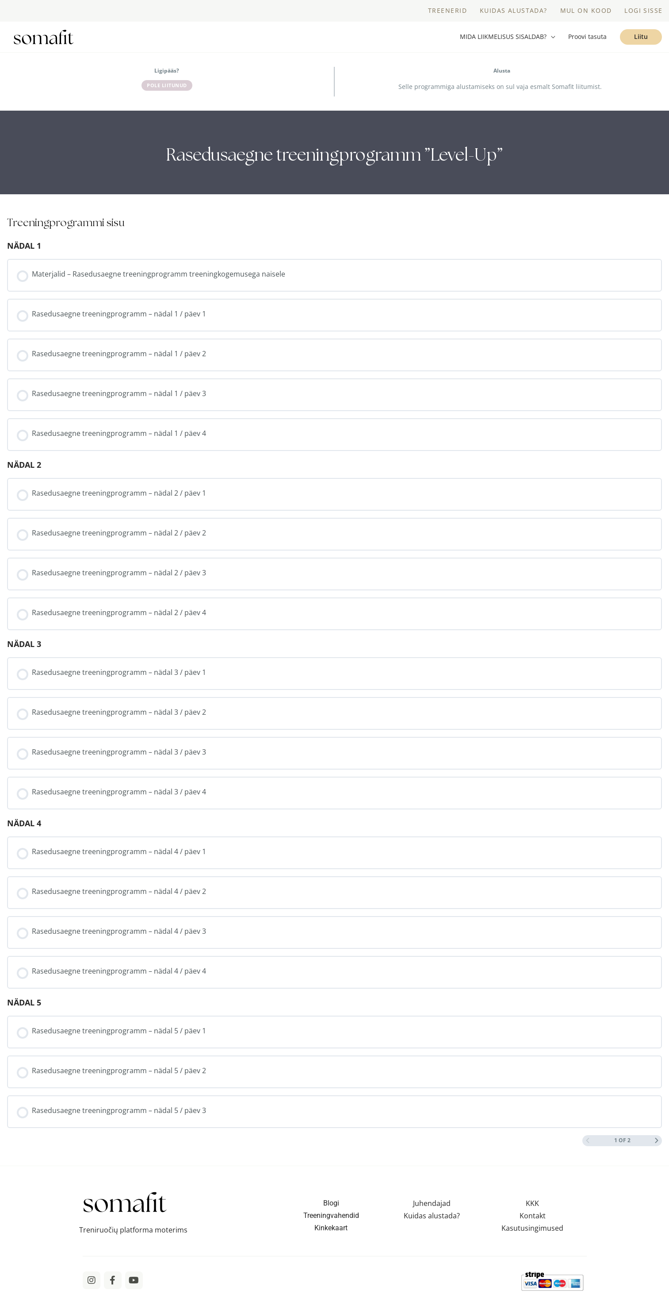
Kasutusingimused (532, 1230)
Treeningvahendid (331, 1217)
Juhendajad (432, 1205)
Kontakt (533, 1218)
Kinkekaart (331, 1230)
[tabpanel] (334, 154)
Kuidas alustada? (432, 1218)
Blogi (331, 1205)
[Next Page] (656, 1142)
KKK (532, 1205)
